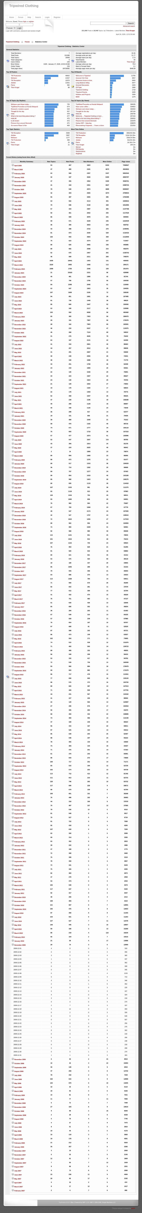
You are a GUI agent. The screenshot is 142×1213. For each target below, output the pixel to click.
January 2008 (18, 1147)
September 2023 (19, 289)
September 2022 (19, 336)
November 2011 (19, 853)
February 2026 (18, 173)
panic (133, 1208)
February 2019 (18, 507)
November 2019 (19, 472)
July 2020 (16, 440)
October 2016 (18, 619)
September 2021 (19, 384)
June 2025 (17, 205)
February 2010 (18, 937)
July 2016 (16, 631)
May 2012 (16, 830)
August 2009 (17, 1071)
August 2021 (17, 388)
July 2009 (16, 1075)
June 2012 (17, 826)
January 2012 (18, 845)
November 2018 (19, 519)
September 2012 (19, 814)
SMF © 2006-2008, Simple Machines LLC (103, 1202)
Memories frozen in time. (84, 80)
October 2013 (18, 762)
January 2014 (18, 750)
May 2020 (16, 448)
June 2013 (17, 778)
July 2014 (16, 726)
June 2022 (17, 348)
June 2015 (17, 682)
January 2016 (18, 655)
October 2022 (18, 333)
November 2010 (19, 901)
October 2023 (18, 285)
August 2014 (17, 722)
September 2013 (19, 766)
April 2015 (16, 690)
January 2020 (18, 464)
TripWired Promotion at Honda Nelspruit (24, 106)
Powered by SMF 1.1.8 (82, 1202)
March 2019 (17, 503)
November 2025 (19, 185)
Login (47, 17)
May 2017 (16, 591)
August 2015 (17, 674)
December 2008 (19, 1103)
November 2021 (19, 376)
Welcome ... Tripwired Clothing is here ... (89, 116)
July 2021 (16, 392)
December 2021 (19, 372)
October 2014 (18, 714)
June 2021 (17, 396)
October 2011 (18, 857)
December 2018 (19, 515)
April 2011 (16, 881)
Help (29, 17)
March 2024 (17, 265)
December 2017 (19, 563)
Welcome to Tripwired (83, 75)
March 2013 (17, 790)
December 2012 (19, 802)
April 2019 (16, 499)
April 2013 (16, 786)
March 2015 (17, 694)
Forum (20, 17)
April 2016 (16, 643)
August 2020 (17, 436)
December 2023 (19, 277)
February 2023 (18, 317)
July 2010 (16, 917)
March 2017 (17, 599)
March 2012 (17, 838)
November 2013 (19, 758)
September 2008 (19, 1115)
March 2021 (17, 408)
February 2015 (18, 698)
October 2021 (18, 380)
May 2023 (16, 305)
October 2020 (18, 428)
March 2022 (17, 360)
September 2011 (19, 861)
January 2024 (18, 273)
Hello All (13, 118)
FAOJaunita (80, 149)
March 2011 (17, 885)
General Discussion (82, 85)
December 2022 (19, 324)
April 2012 (16, 834)
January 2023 (18, 320)
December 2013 (19, 754)
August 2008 (17, 1119)
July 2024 (16, 249)
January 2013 (18, 798)
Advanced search (129, 26)
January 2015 (18, 702)
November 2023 (19, 281)
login (24, 21)
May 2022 (16, 352)
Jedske (13, 83)
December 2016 (19, 611)
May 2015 (16, 686)
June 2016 (17, 635)
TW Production (16, 75)
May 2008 (16, 1131)
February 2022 (18, 364)
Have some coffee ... (83, 106)
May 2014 (16, 734)
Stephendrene (80, 151)
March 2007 (17, 1187)
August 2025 (17, 197)
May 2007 (16, 1179)
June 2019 (17, 492)
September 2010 (19, 909)
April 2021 (16, 404)
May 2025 (16, 209)
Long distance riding (82, 83)
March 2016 (17, 647)
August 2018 (17, 531)
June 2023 (17, 301)
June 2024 (17, 253)
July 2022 (16, 344)
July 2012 (16, 822)
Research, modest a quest (20, 109)
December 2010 (19, 897)
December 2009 (19, 945)
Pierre (13, 85)
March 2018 (17, 551)
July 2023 (16, 297)
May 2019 (16, 495)
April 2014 (16, 738)
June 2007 (17, 1175)
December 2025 (19, 181)
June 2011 (17, 873)
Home (11, 17)
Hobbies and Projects (83, 94)
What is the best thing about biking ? (23, 116)
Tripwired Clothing (23, 6)
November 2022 (19, 328)
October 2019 (18, 476)
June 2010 (17, 921)
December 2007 (19, 1151)
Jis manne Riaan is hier (19, 125)
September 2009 (19, 1067)
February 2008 (18, 1143)
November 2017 (19, 567)
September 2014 (19, 718)
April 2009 (16, 1087)
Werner (78, 147)
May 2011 (16, 877)
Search (38, 17)
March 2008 (17, 1139)
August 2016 (17, 627)
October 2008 (18, 1111)
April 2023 (16, 309)
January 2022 (18, 368)
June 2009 (17, 1079)
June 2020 (17, 444)
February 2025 (18, 221)
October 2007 (18, 1159)
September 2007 (19, 1163)
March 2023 (17, 313)
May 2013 (16, 782)
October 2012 (18, 810)
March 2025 (17, 217)
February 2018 (18, 555)
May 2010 (16, 925)
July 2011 (16, 869)
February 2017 (18, 603)
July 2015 (16, 678)
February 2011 (18, 889)
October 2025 (18, 189)
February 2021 (18, 412)
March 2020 (17, 456)
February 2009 (18, 1095)
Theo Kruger (130, 30)
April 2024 (16, 261)
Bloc (72, 1202)
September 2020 (19, 432)
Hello (12, 114)
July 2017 (16, 583)
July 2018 (16, 535)
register (31, 21)
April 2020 (16, 452)
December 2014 (19, 706)
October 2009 (18, 1063)
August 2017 (17, 579)
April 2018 (16, 547)
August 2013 (17, 770)
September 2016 (19, 623)
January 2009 (18, 1099)
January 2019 (18, 511)
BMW (77, 97)
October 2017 (18, 571)
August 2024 (17, 245)
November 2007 (19, 1155)
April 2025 (16, 213)
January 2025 (18, 225)
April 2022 (16, 356)
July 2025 (16, 201)
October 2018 (18, 523)
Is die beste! (15, 121)
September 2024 (19, 241)
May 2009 (16, 1083)
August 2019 (17, 484)
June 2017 (17, 587)
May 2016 (16, 639)
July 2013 (16, 774)
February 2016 (18, 651)
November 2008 (19, 1107)
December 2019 (19, 468)
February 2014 (18, 746)
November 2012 (19, 806)
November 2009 (19, 1059)
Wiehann (14, 78)
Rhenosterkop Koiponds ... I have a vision (90, 125)
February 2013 (18, 794)
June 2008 (17, 1127)
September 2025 (19, 193)
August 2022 (17, 340)
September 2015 (19, 670)
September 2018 (19, 527)
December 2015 (19, 659)
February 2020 (18, 460)
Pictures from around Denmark (21, 123)
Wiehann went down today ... (20, 104)
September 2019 (19, 480)
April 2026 (16, 165)
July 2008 (16, 1123)
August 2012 (17, 818)
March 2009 (17, 1091)
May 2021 (16, 400)
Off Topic (79, 87)
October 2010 (18, 905)
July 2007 (16, 1171)
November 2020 (19, 424)
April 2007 (16, 1183)
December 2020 (19, 420)
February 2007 (18, 1191)
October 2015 (18, 667)
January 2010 (18, 941)
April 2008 (16, 1135)
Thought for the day (17, 111)
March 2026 (17, 169)
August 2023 (17, 293)
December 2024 (19, 229)
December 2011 (19, 849)
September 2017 (19, 575)
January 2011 (18, 893)
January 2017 (18, 607)
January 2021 (18, 416)
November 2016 (19, 615)
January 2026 (18, 177)
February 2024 (18, 269)
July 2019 (16, 488)
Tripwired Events (81, 92)
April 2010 (16, 929)
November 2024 (19, 233)
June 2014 (17, 730)
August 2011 (17, 865)
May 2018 (16, 543)
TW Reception (16, 80)
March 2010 (17, 933)
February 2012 (18, 842)
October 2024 (18, 237)
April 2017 (16, 595)
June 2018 (17, 539)
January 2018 (18, 559)
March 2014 (17, 742)
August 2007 (17, 1167)
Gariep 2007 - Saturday (84, 123)
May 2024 (16, 257)
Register (57, 17)
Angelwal (79, 153)
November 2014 (19, 710)
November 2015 (19, 663)
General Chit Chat (82, 78)
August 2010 (17, 913)
